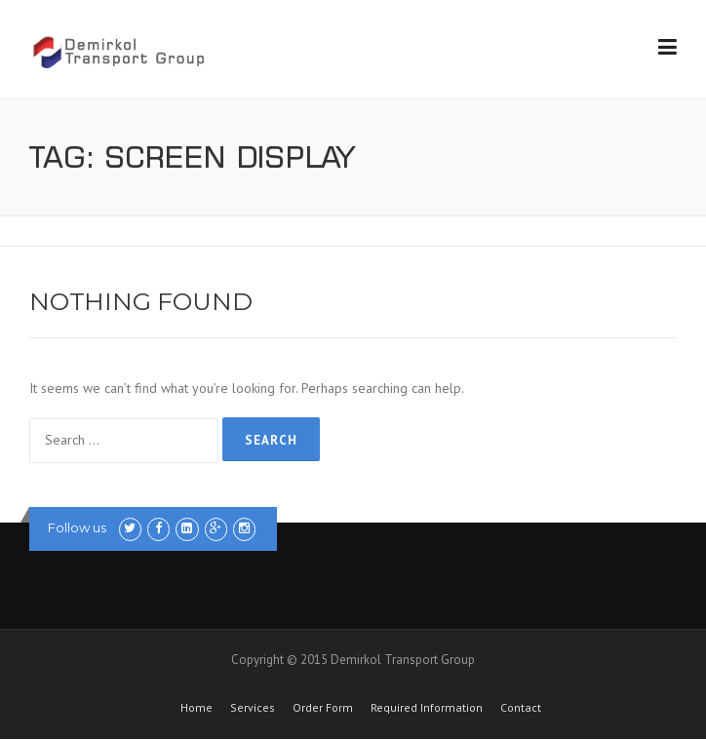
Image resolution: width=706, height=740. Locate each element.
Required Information (427, 708)
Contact (520, 708)
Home (196, 708)
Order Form (323, 708)
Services (252, 708)
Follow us (77, 527)
